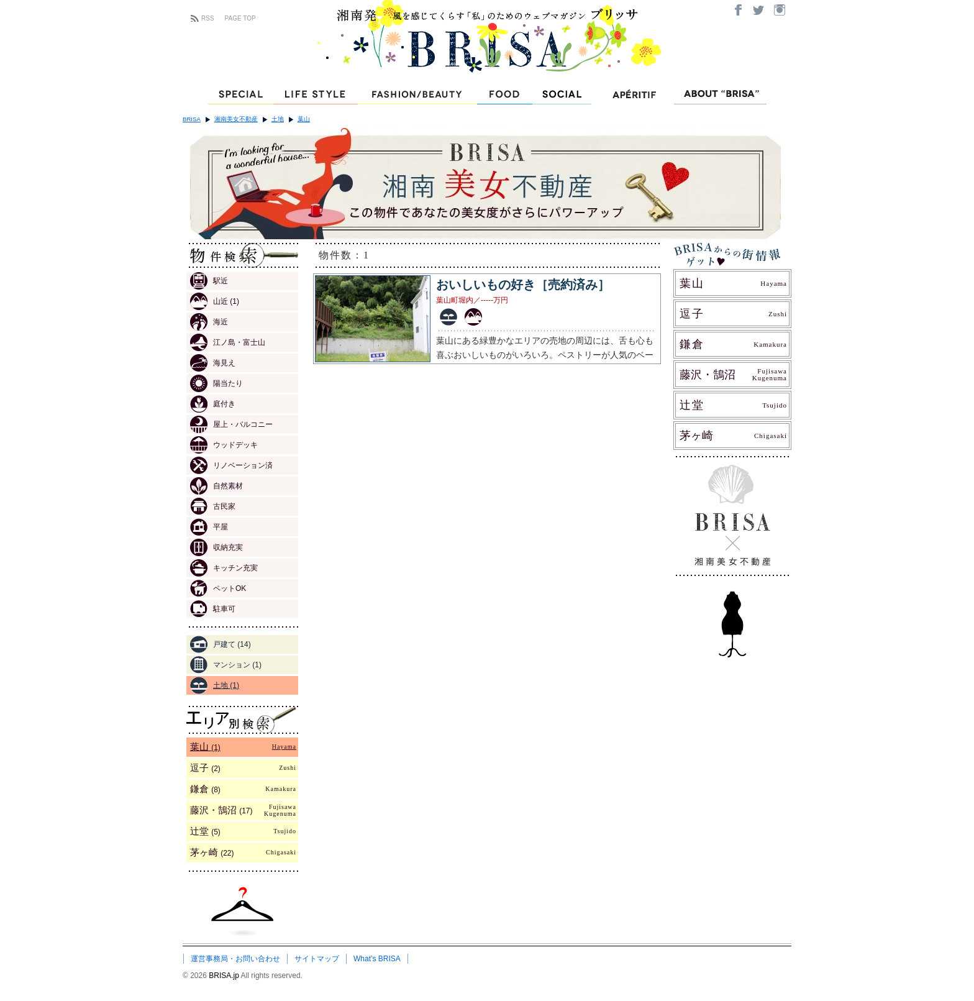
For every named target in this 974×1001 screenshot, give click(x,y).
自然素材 (216, 486)
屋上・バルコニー (231, 424)
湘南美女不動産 (236, 119)
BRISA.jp (224, 975)
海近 (209, 322)
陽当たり (216, 383)
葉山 (304, 119)
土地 (277, 119)
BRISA (192, 119)
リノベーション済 (231, 465)
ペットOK (218, 588)
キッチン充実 (224, 568)
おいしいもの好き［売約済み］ (523, 284)
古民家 (212, 506)
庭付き (212, 404)
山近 (214, 301)
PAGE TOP (240, 18)
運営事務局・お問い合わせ (235, 958)
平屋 (209, 527)
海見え (212, 363)
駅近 (209, 281)
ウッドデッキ (224, 445)
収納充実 (216, 547)
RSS (207, 18)
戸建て (220, 644)
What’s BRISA (377, 958)
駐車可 (212, 609)
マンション (226, 665)
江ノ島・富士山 (227, 342)
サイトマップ (316, 958)
